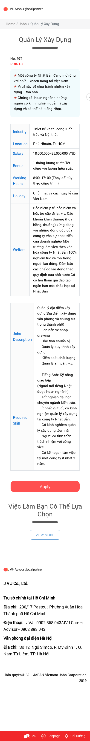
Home (10, 23)
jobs (23, 23)
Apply (45, 486)
